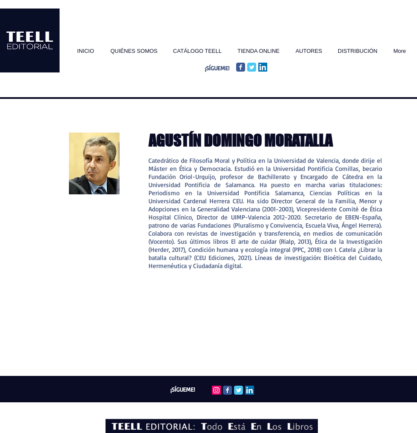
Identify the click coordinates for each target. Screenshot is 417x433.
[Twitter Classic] (251, 67)
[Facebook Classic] (240, 67)
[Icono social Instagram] (216, 390)
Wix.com (252, 408)
